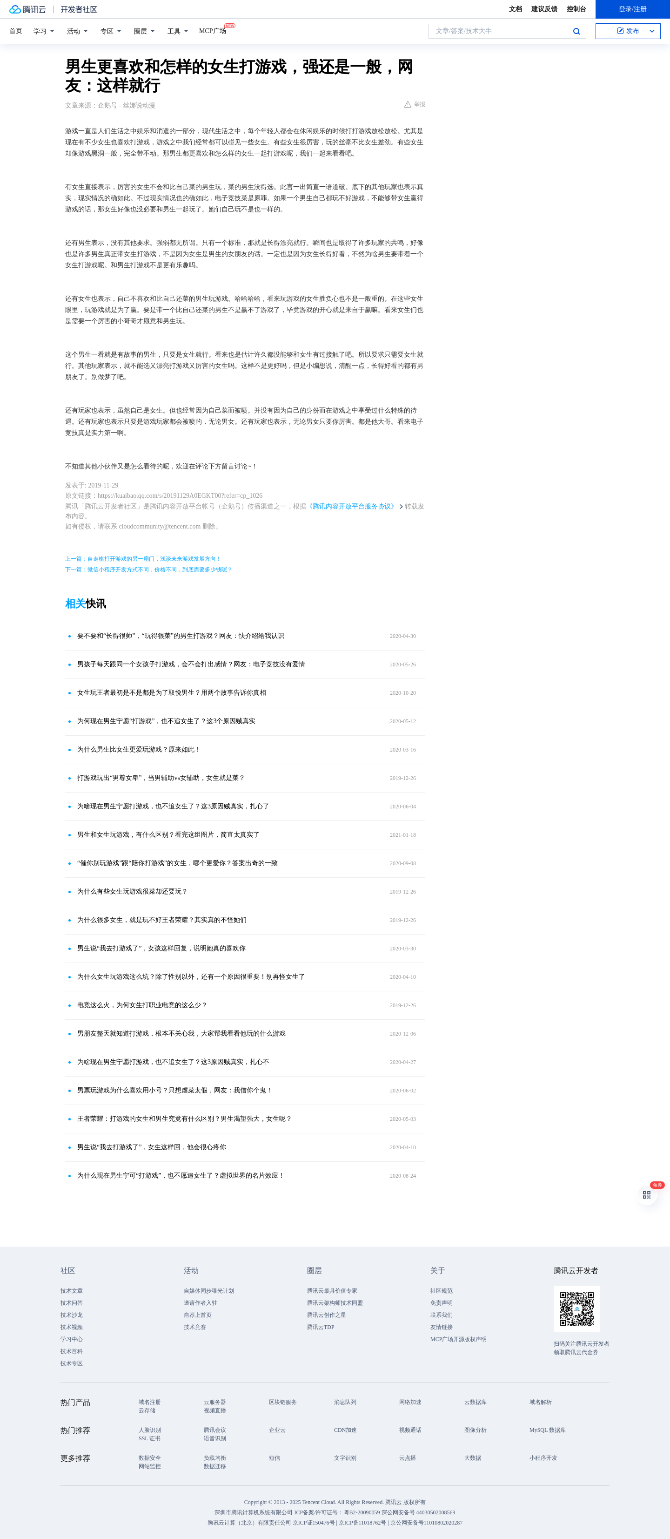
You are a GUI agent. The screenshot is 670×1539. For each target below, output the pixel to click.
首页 (15, 30)
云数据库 (475, 1402)
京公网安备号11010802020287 (426, 1522)
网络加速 (410, 1402)
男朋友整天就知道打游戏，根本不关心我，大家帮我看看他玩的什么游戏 (181, 1033)
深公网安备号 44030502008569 (419, 1512)
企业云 (277, 1430)
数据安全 (150, 1458)
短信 (274, 1458)
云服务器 (215, 1402)
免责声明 (441, 1303)
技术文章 (71, 1291)
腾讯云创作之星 (326, 1315)
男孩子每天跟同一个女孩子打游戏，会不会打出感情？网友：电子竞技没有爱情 (191, 664)
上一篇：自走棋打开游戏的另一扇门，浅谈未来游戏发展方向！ (143, 559)
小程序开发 (543, 1458)
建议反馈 (544, 9)
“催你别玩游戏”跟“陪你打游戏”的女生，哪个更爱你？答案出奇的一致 (177, 863)
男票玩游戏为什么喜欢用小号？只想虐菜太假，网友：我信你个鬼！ (175, 1090)
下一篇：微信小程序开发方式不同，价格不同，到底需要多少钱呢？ (149, 569)
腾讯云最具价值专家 (332, 1291)
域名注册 (150, 1402)
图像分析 (475, 1430)
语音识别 (215, 1438)
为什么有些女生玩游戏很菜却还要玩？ (132, 891)
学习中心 (71, 1339)
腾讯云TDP (321, 1327)
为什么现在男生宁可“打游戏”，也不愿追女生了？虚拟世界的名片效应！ (181, 1175)
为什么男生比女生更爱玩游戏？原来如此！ (139, 749)
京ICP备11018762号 (362, 1522)
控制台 (576, 9)
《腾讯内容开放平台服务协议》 (351, 506)
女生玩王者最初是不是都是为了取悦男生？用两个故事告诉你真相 (171, 692)
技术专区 (71, 1363)
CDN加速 (345, 1430)
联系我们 (441, 1315)
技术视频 (71, 1327)
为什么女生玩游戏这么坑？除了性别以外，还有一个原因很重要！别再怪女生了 (191, 976)
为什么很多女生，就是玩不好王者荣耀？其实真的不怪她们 (162, 919)
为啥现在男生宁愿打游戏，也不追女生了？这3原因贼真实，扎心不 (173, 1061)
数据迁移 (215, 1466)
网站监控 (150, 1466)
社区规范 (441, 1291)
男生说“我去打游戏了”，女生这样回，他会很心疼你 (151, 1147)
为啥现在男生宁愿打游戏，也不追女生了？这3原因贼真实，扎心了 (173, 806)
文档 (515, 9)
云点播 (407, 1458)
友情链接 (441, 1327)
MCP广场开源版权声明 (458, 1339)
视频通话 (410, 1430)
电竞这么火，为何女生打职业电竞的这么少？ (142, 1005)
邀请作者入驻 (200, 1303)
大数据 (472, 1458)
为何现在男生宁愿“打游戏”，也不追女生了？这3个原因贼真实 (166, 721)
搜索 (576, 31)
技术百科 (71, 1351)
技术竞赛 (195, 1327)
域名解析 (540, 1402)
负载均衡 (215, 1458)
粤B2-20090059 (363, 1512)
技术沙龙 (71, 1315)
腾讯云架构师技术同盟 (335, 1303)
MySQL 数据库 (547, 1430)
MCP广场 (212, 30)
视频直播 (215, 1410)
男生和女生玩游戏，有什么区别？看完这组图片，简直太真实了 (168, 834)
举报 (414, 104)
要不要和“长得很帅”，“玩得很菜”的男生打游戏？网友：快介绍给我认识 (180, 635)
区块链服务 (283, 1402)
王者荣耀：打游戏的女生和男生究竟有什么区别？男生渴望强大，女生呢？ (184, 1118)
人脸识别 (150, 1430)
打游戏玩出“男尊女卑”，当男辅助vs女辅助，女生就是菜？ (161, 777)
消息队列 (345, 1402)
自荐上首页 (198, 1315)
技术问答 (71, 1303)
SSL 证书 (150, 1438)
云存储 (147, 1410)
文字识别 (345, 1458)
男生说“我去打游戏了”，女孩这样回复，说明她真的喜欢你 (161, 948)
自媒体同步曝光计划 (209, 1291)
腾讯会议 (215, 1430)
